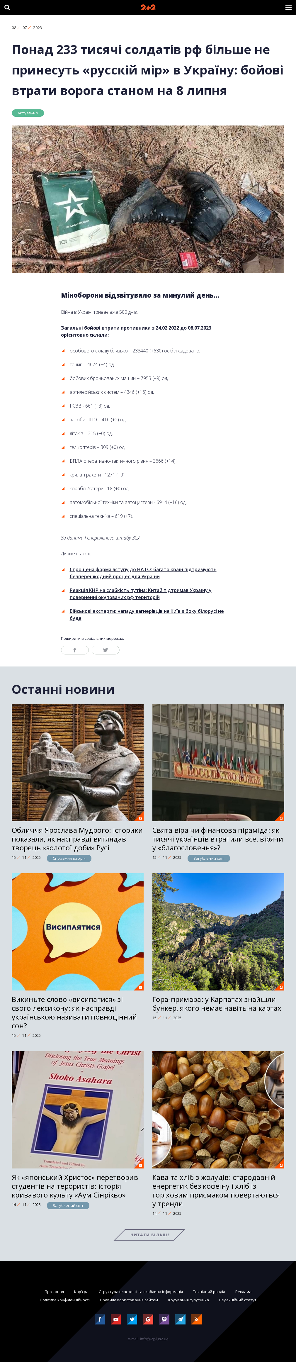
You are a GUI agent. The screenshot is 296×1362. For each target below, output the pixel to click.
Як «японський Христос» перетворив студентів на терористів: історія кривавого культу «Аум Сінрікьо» (75, 1186)
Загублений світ (208, 858)
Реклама (243, 1291)
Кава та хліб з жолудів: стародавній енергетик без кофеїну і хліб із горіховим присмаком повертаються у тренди (216, 1190)
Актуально (28, 113)
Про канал (54, 1291)
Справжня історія (69, 858)
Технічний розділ (209, 1291)
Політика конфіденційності (65, 1299)
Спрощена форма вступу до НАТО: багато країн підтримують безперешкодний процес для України (143, 573)
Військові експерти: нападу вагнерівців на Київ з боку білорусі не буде (147, 614)
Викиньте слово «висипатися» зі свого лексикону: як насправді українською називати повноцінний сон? (74, 1012)
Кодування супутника (188, 1299)
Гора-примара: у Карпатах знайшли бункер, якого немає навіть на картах (217, 1003)
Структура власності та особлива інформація (141, 1291)
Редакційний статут (237, 1299)
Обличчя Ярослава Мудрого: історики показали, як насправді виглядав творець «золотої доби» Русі (77, 838)
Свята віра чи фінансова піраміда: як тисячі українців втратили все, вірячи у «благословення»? (217, 838)
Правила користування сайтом (129, 1299)
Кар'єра (81, 1291)
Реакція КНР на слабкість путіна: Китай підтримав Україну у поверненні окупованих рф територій (141, 594)
